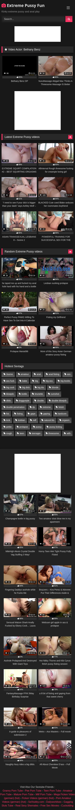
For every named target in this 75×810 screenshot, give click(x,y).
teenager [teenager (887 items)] (36, 433)
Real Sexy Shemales (26, 805)
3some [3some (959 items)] (9, 374)
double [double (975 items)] (40, 400)
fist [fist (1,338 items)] (7, 413)
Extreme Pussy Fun (23, 5)
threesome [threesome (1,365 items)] (53, 433)
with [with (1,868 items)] (69, 433)
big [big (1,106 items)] (36, 381)
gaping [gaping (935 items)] (46, 413)
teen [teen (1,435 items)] (22, 433)
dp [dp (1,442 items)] (33, 407)
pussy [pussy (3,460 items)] (39, 427)
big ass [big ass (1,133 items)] (49, 381)
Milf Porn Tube (44, 794)
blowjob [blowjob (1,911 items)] (10, 394)
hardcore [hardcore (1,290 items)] (62, 413)
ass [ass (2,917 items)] (69, 374)
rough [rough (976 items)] (9, 433)
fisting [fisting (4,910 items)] (20, 413)
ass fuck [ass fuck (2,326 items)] (10, 381)
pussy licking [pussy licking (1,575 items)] (55, 427)
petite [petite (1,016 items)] (9, 427)
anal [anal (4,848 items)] (39, 374)
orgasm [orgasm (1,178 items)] (66, 420)
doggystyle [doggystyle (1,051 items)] (24, 400)
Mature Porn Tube (23, 794)
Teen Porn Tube (52, 790)
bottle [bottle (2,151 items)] (24, 394)
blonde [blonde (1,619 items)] (55, 387)
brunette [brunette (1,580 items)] (39, 394)
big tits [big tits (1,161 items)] (41, 387)
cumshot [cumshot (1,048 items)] (55, 394)
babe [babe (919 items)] (24, 381)
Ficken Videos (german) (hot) (38, 798)
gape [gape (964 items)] (32, 413)
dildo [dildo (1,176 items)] (8, 400)
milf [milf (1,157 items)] (34, 420)
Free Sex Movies (50, 805)
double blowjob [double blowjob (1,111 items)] (59, 400)
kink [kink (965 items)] (8, 420)
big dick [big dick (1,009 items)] (26, 387)
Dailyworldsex (53, 802)
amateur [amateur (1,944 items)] (25, 374)
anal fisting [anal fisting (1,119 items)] (54, 374)
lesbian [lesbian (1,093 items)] (21, 420)
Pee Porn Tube (33, 790)
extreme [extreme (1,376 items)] (47, 407)
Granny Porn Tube (13, 790)
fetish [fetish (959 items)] (61, 407)
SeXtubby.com (36, 802)
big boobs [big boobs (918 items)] (65, 381)
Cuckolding (67, 805)
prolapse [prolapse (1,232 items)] (23, 427)
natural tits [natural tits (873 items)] (49, 420)
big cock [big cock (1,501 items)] (10, 387)
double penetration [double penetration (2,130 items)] (15, 407)
